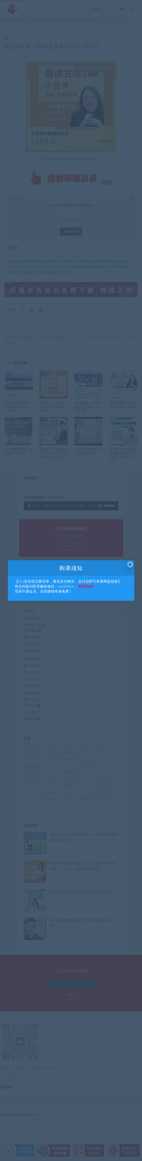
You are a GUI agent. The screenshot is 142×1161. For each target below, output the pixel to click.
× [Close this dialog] (130, 564)
